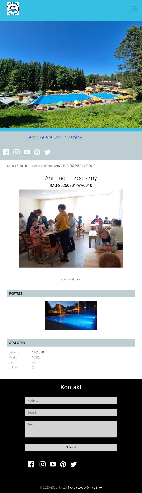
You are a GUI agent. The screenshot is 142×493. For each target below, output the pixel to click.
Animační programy (47, 166)
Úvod (10, 166)
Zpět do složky (70, 279)
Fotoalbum (24, 166)
